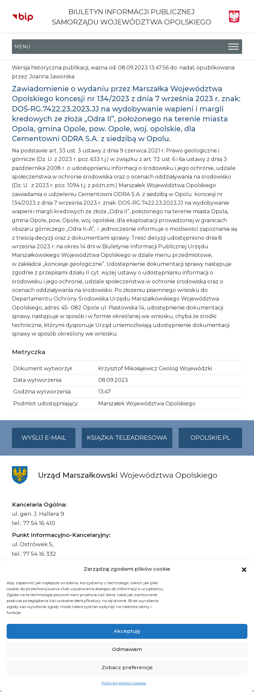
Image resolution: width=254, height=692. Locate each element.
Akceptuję (127, 631)
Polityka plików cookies (124, 682)
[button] (244, 569)
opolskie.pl (210, 437)
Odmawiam (127, 649)
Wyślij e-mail (48, 440)
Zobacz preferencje (127, 667)
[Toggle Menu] (233, 47)
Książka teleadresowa (127, 437)
